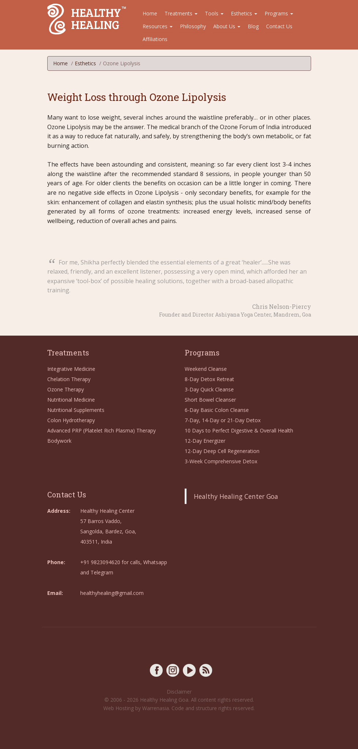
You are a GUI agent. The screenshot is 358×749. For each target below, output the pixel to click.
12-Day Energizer (205, 440)
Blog (253, 26)
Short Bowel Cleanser (210, 399)
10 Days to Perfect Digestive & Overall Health (239, 430)
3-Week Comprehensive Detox (221, 461)
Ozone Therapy (65, 389)
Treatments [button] (181, 13)
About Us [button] (226, 26)
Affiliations (155, 39)
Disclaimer (179, 691)
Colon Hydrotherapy (71, 420)
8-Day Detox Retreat (209, 379)
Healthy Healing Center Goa (236, 496)
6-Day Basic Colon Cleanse (217, 409)
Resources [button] (158, 26)
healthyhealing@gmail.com (112, 592)
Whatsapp (155, 562)
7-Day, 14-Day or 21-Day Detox (223, 420)
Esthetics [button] (244, 13)
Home (150, 13)
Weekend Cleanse (206, 368)
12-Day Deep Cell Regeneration (222, 450)
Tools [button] (214, 13)
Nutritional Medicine (71, 399)
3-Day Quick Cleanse (209, 389)
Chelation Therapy (69, 379)
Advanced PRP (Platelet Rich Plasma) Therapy (101, 430)
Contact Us (279, 26)
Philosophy (193, 26)
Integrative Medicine (71, 368)
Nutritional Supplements (75, 409)
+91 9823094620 (100, 562)
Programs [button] (279, 13)
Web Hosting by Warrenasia (136, 708)
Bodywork (59, 440)
